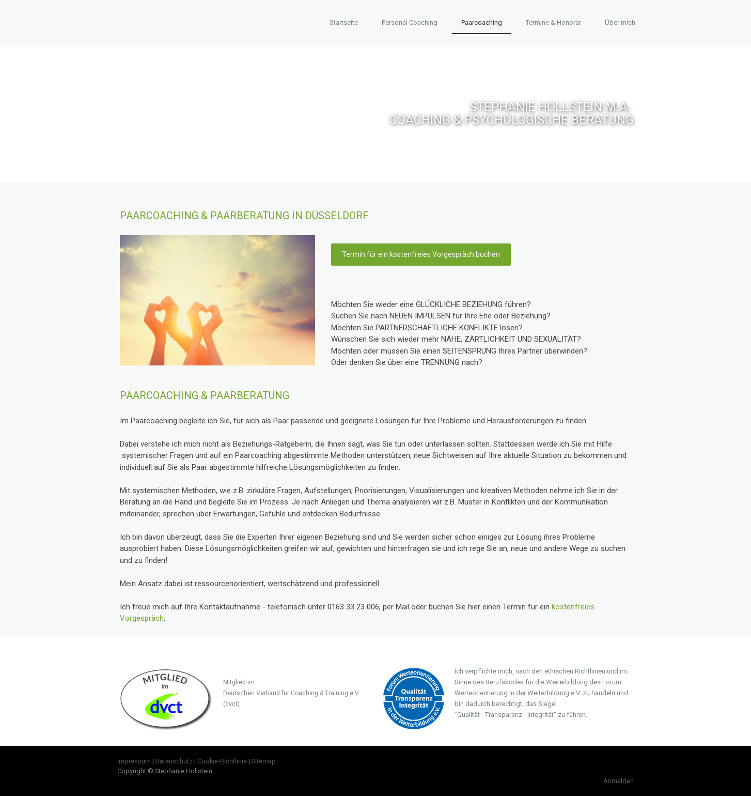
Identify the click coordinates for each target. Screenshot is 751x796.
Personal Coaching (409, 22)
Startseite (344, 22)
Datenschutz (174, 761)
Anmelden (618, 781)
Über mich (620, 22)
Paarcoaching (481, 22)
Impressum (134, 761)
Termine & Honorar (553, 22)
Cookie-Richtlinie (222, 761)
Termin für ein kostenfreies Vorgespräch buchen (421, 254)
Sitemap (264, 761)
